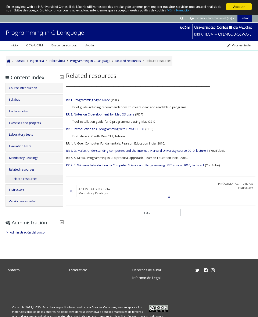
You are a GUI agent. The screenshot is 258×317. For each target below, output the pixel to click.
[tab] (34, 88)
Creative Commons (104, 307)
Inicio (14, 45)
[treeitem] (34, 232)
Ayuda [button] (89, 45)
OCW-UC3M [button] (34, 45)
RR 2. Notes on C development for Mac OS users (100, 114)
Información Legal (146, 277)
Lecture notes (22, 111)
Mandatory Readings (26, 158)
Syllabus (17, 99)
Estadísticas (78, 270)
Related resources (24, 169)
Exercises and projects (28, 123)
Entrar (245, 18)
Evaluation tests (23, 146)
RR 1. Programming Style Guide (88, 100)
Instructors (20, 190)
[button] (182, 18)
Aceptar (239, 6)
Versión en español (25, 201)
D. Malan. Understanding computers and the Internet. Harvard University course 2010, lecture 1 (137, 151)
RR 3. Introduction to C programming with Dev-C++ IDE (105, 129)
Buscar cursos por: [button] (64, 45)
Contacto (13, 270)
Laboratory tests (24, 134)
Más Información (200, 10)
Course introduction (26, 88)
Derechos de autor (146, 270)
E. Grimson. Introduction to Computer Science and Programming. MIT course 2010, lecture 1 (135, 165)
